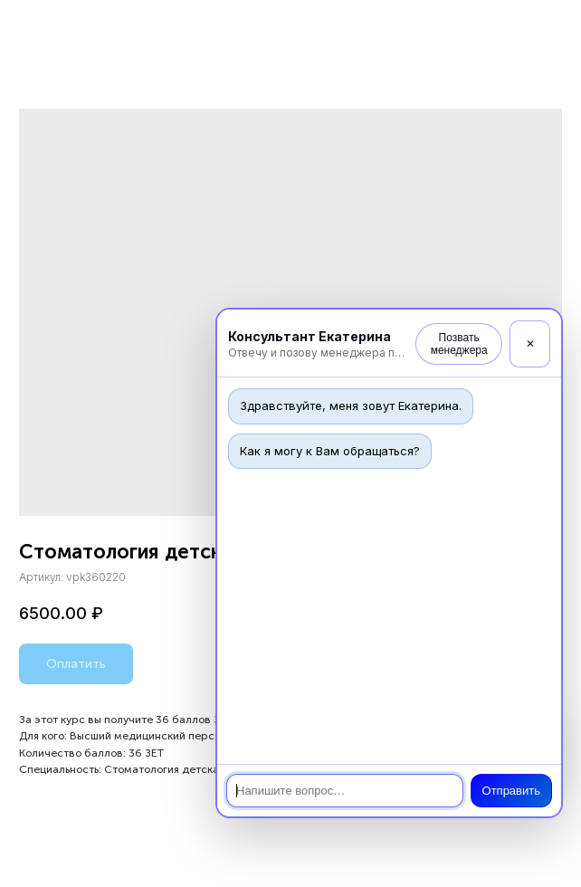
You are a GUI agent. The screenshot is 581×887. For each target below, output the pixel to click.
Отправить (511, 790)
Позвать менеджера (459, 344)
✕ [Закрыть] (530, 344)
